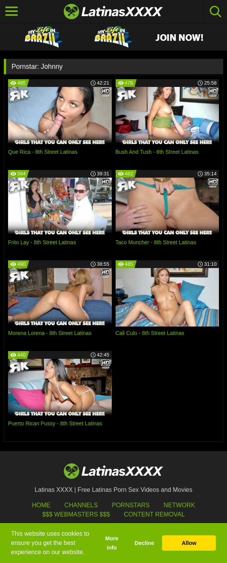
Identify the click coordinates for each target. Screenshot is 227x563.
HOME (41, 505)
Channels (81, 505)
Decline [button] (144, 543)
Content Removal (154, 514)
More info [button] (111, 543)
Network (179, 505)
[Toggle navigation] (11, 11)
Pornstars (130, 505)
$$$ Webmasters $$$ (76, 514)
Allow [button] (189, 543)
